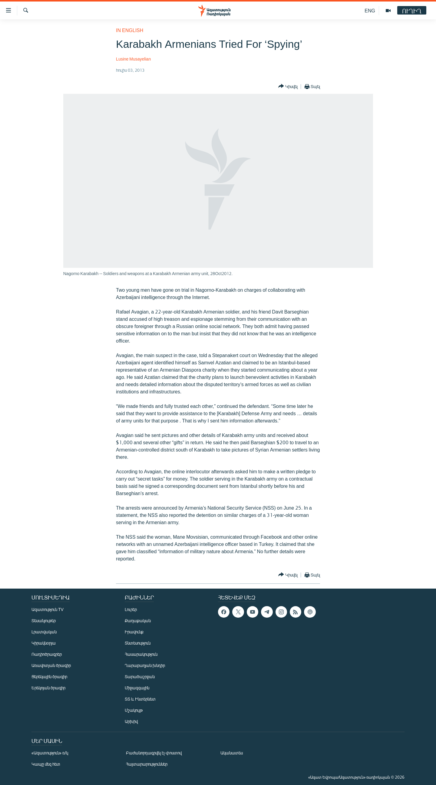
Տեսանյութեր (43, 620)
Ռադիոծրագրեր (46, 654)
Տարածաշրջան (140, 676)
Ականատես (231, 752)
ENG (370, 10)
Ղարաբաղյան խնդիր (145, 665)
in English (129, 30)
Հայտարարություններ (146, 764)
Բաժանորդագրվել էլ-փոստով (154, 752)
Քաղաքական (138, 620)
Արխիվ (131, 721)
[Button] (288, 86)
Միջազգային (137, 687)
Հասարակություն (141, 654)
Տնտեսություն (137, 642)
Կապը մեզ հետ (45, 764)
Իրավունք (134, 631)
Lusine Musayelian (133, 58)
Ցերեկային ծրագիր (49, 676)
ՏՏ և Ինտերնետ (140, 698)
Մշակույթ (134, 710)
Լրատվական (44, 631)
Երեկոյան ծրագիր (48, 687)
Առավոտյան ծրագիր (51, 665)
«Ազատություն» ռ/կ (49, 752)
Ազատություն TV (47, 609)
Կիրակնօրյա (43, 642)
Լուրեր (131, 609)
